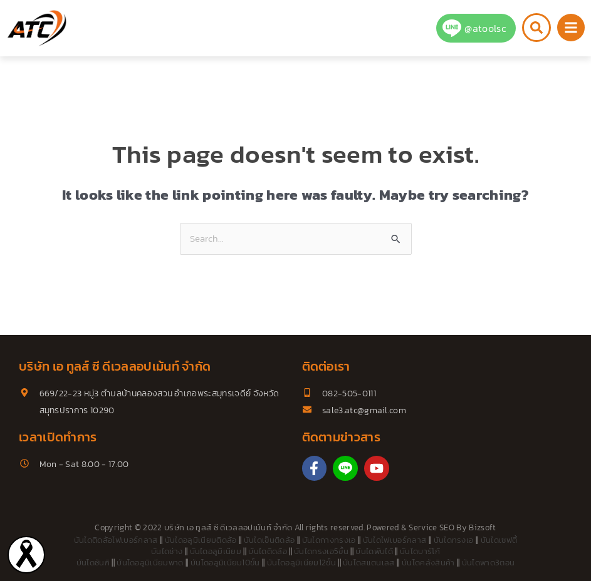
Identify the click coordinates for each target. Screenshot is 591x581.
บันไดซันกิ (93, 562)
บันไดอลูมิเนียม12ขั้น (301, 562)
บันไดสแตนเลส (369, 562)
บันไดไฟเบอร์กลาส (394, 540)
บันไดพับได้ (374, 551)
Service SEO (431, 527)
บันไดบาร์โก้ (420, 551)
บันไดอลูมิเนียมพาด (150, 562)
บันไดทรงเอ (454, 540)
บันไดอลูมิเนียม (216, 551)
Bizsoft (482, 527)
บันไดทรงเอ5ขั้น (321, 551)
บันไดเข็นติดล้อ (269, 540)
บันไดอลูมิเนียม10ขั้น (225, 562)
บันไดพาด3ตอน (488, 562)
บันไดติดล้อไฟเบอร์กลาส (116, 540)
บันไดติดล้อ (267, 551)
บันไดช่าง (166, 551)
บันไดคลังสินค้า (428, 562)
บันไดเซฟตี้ (499, 540)
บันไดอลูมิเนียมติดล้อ (201, 540)
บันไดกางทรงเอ (329, 540)
